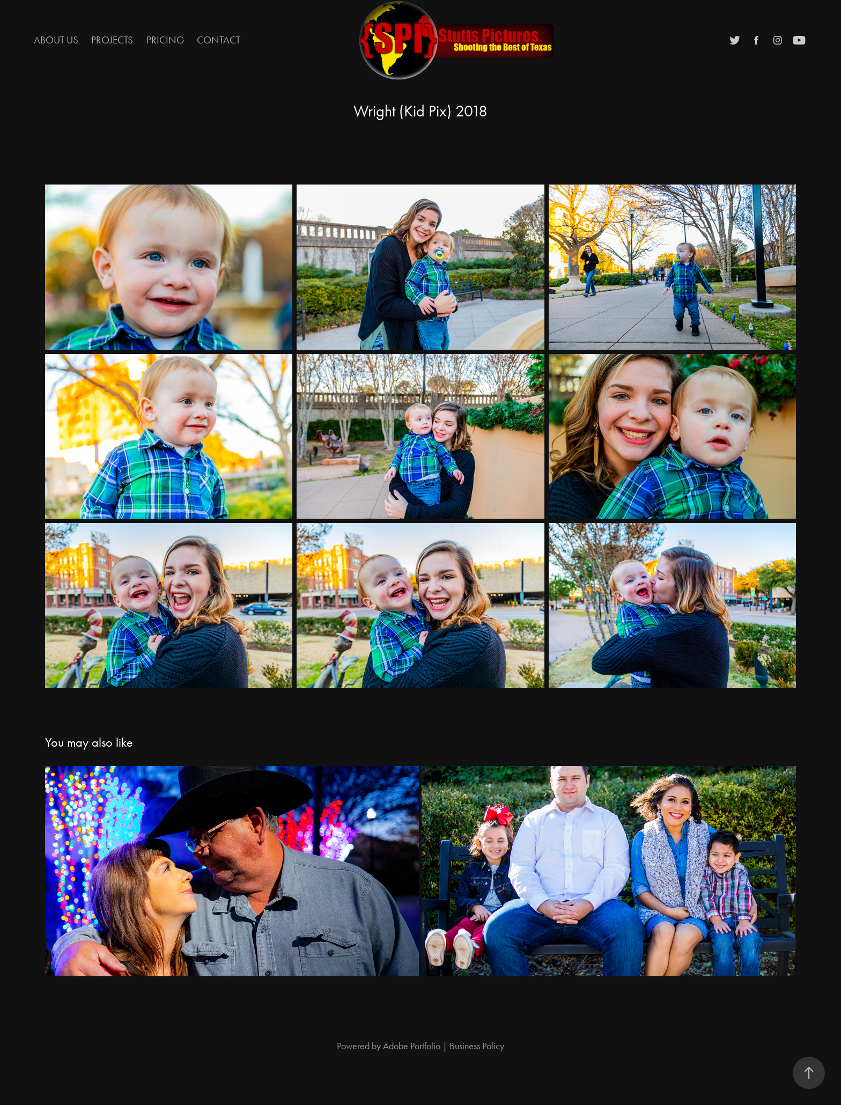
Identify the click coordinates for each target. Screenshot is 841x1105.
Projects (112, 40)
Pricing (165, 40)
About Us (56, 40)
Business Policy (476, 1046)
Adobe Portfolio (411, 1046)
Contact (218, 40)
